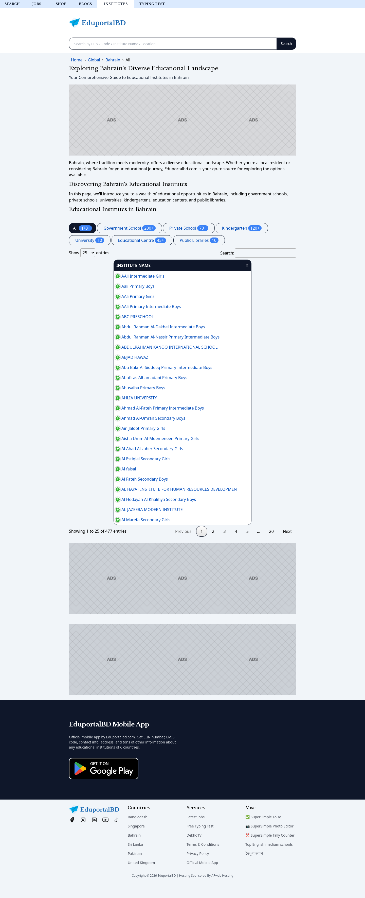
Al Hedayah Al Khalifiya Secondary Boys (109, 505)
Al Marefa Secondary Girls (96, 532)
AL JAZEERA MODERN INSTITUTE (102, 518)
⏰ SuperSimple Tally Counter (270, 847)
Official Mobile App (202, 874)
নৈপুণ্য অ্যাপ (254, 865)
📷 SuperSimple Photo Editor (269, 838)
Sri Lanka (135, 856)
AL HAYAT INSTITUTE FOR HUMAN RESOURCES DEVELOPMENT (130, 495)
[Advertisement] (182, 120)
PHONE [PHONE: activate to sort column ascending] (246, 265)
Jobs (36, 4)
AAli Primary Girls (88, 296)
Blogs (85, 4)
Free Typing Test (200, 838)
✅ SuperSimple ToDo (263, 829)
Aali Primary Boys (88, 286)
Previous (183, 543)
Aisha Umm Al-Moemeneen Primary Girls (111, 438)
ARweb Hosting (222, 888)
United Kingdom (141, 874)
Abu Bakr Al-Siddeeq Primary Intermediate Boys (117, 367)
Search (12, 4)
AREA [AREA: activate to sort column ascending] (213, 265)
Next (287, 543)
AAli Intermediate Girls (93, 276)
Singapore (136, 838)
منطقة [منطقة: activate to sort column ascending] (274, 265)
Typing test (152, 4)
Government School (129, 228)
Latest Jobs (196, 829)
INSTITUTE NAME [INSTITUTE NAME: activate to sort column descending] (89, 265)
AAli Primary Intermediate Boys (101, 306)
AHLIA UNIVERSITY (89, 398)
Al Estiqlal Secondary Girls (96, 465)
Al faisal (79, 475)
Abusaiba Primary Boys (94, 388)
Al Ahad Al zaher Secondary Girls (102, 451)
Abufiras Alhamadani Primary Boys (105, 377)
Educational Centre (142, 240)
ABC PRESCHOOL (88, 316)
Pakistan (135, 865)
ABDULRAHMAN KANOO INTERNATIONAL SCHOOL (120, 347)
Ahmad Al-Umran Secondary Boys (104, 418)
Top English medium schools (269, 856)
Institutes (115, 4)
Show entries (89, 253)
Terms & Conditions (203, 856)
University (89, 240)
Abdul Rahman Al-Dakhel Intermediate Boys (113, 327)
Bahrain (134, 847)
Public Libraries (199, 240)
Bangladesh (138, 829)
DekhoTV (194, 847)
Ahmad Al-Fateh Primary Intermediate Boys (113, 408)
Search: (258, 253)
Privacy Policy (198, 865)
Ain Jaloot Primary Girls (94, 428)
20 (271, 543)
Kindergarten (242, 228)
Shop (61, 4)
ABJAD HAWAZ (85, 357)
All (82, 228)
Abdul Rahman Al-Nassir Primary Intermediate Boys (121, 337)
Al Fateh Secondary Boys (95, 485)
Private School (188, 228)
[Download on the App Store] (103, 780)
